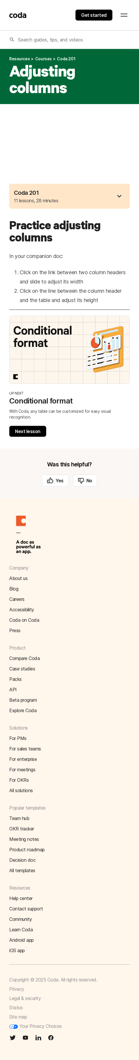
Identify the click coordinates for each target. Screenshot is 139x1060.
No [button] (85, 480)
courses (43, 58)
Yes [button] (55, 480)
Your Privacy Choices (35, 1026)
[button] (119, 196)
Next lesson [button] (27, 431)
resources (19, 58)
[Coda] (18, 15)
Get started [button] (94, 15)
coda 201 (66, 58)
